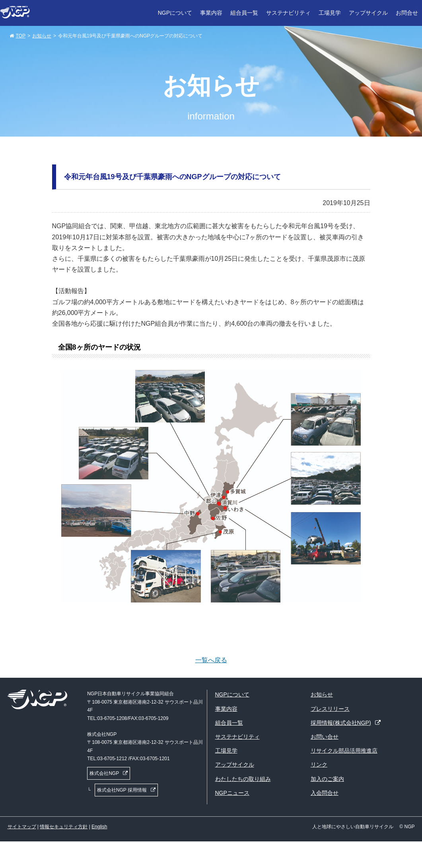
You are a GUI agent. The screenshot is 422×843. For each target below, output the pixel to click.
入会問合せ (324, 793)
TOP (20, 36)
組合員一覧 (244, 13)
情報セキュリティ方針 (64, 826)
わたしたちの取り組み (243, 779)
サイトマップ (22, 826)
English (99, 826)
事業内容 (211, 13)
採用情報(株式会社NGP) (341, 723)
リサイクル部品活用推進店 (344, 750)
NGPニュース (232, 793)
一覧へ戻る (211, 660)
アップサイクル (368, 13)
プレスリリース (330, 709)
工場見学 (330, 13)
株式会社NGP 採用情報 (122, 790)
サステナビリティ (288, 13)
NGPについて (175, 13)
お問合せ (407, 13)
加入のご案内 (327, 779)
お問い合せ (324, 736)
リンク (319, 764)
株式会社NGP (104, 773)
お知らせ (41, 36)
